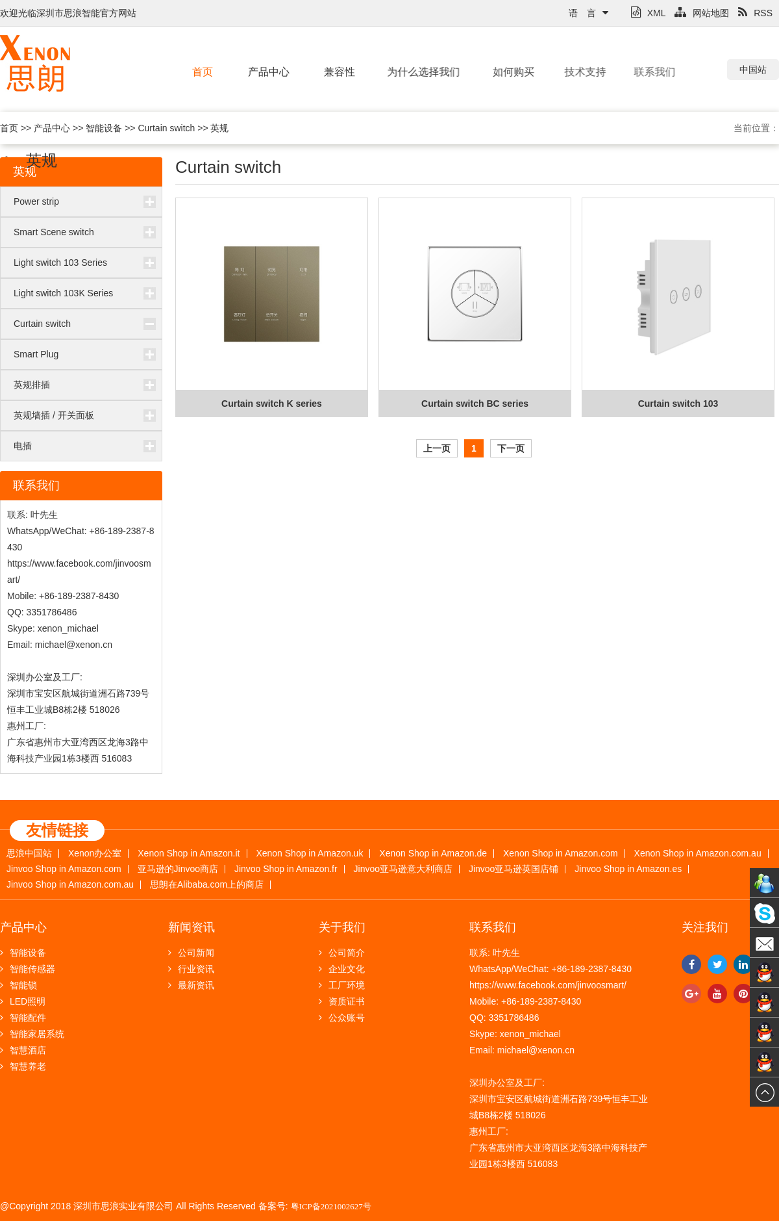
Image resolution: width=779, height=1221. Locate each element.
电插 (23, 446)
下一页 (511, 448)
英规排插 (32, 384)
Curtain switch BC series (474, 403)
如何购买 (506, 71)
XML (648, 13)
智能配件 (23, 1017)
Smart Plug (36, 354)
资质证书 (342, 1001)
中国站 (753, 69)
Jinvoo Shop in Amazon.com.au (70, 884)
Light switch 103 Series (60, 262)
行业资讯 (191, 969)
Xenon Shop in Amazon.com (560, 853)
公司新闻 (191, 952)
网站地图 (701, 13)
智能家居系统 (32, 1034)
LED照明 (22, 1001)
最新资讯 (191, 985)
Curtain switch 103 (678, 403)
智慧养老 (23, 1066)
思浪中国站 (29, 853)
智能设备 (104, 128)
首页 (202, 71)
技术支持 (575, 71)
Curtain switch (166, 128)
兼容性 (336, 71)
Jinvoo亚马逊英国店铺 (513, 869)
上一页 (437, 448)
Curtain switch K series (271, 403)
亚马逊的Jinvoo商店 (178, 869)
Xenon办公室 (94, 853)
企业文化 (342, 969)
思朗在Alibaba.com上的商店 (207, 884)
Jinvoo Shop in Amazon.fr (286, 869)
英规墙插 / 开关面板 (54, 415)
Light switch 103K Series (63, 293)
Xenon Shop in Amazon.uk (309, 853)
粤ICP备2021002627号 (331, 1206)
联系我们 (640, 71)
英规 (219, 128)
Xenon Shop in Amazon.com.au (697, 853)
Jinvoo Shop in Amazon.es (628, 869)
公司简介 (342, 952)
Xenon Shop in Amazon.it (189, 853)
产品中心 (267, 71)
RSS (755, 13)
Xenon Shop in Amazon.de (433, 853)
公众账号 (342, 1017)
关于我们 (342, 927)
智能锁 (18, 985)
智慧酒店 (23, 1050)
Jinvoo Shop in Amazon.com (63, 869)
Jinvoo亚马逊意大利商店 (403, 869)
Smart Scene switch (54, 232)
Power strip (36, 201)
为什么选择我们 (416, 71)
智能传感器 (27, 969)
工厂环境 (342, 985)
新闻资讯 (191, 927)
